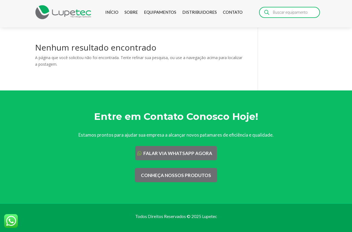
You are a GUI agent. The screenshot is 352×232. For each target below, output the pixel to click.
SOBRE (131, 12)
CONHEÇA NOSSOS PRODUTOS (176, 175)
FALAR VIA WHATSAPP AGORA (177, 153)
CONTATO (233, 12)
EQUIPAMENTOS (160, 12)
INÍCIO (111, 12)
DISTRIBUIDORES (199, 12)
